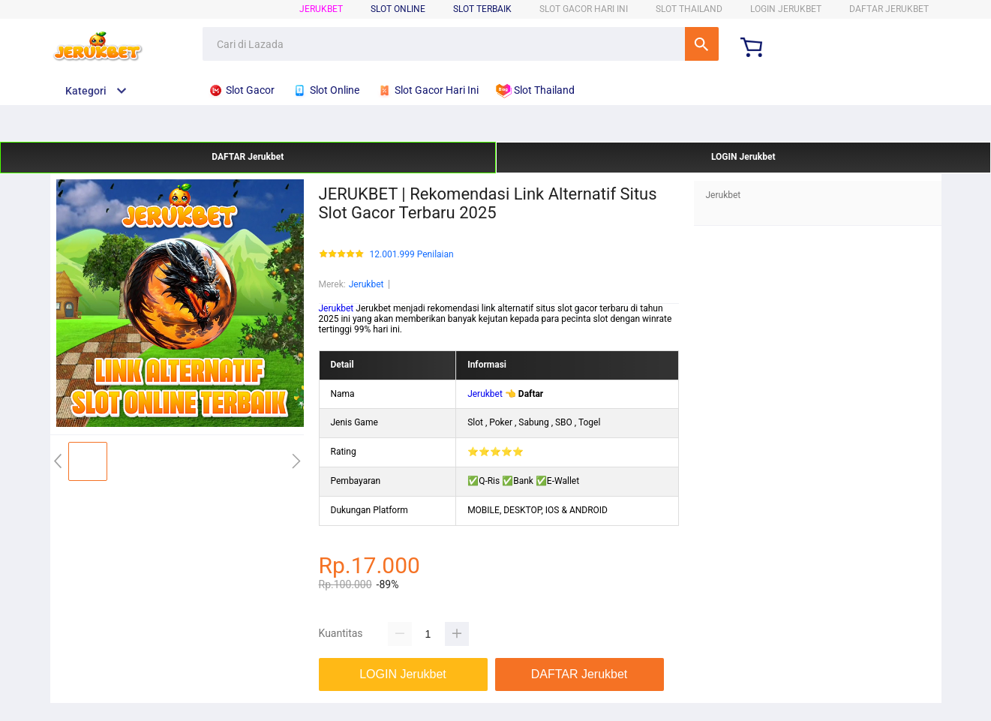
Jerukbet (321, 9)
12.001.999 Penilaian (412, 255)
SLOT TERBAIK (482, 9)
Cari (702, 44)
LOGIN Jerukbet (785, 9)
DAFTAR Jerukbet (889, 9)
